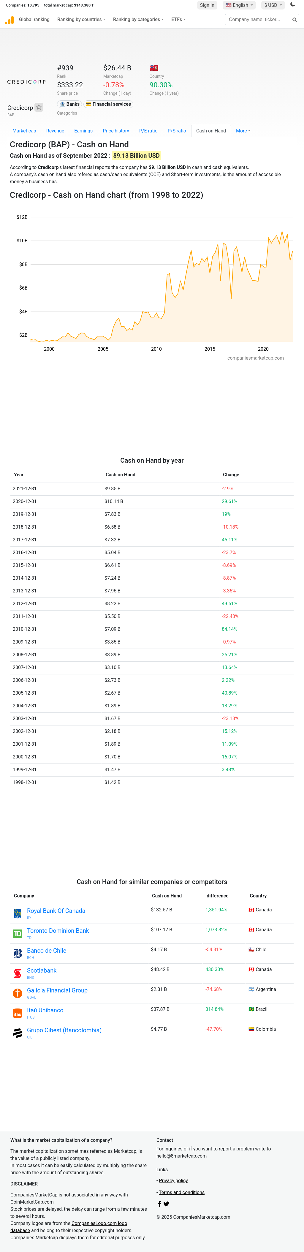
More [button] (241, 131)
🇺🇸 (237, 5)
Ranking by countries (79, 19)
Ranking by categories (136, 19)
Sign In (207, 5)
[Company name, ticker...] (262, 19)
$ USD (271, 5)
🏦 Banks (69, 104)
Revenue (55, 131)
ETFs (176, 19)
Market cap (24, 131)
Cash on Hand (211, 131)
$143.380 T (84, 5)
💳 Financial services (108, 104)
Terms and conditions (182, 1192)
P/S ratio (177, 131)
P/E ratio (148, 131)
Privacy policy (173, 1180)
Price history (116, 131)
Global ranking (34, 19)
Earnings (83, 131)
